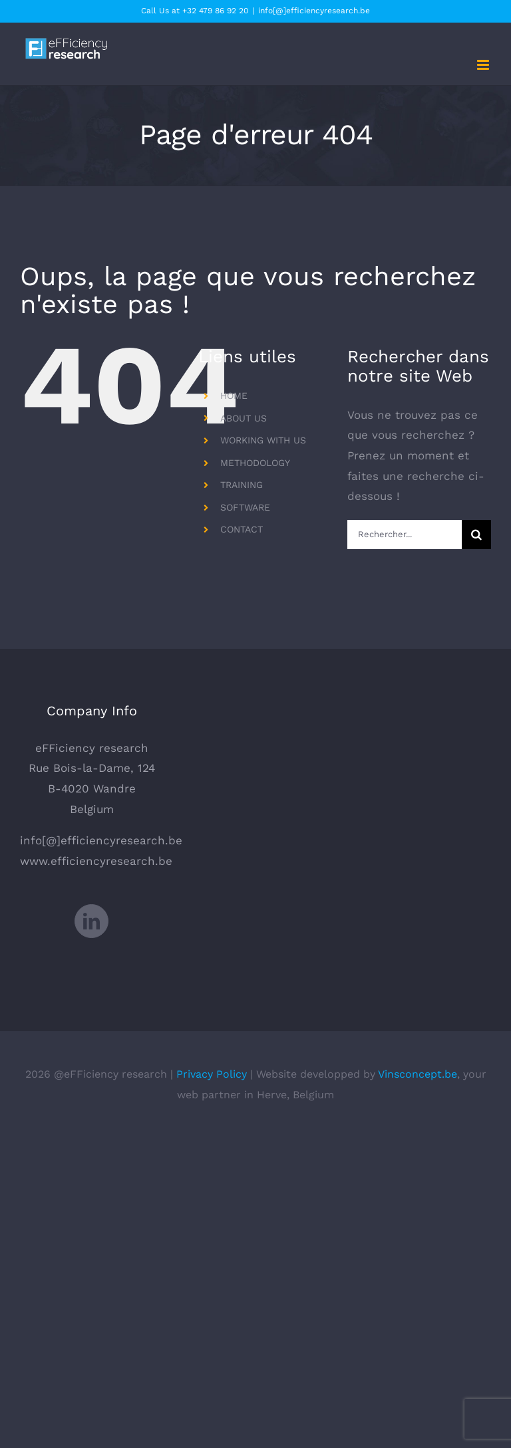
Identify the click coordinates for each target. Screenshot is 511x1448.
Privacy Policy (211, 1074)
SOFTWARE (245, 507)
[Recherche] (476, 534)
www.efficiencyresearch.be (96, 861)
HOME (234, 395)
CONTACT (241, 529)
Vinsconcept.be (417, 1074)
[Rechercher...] (404, 534)
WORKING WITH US (263, 440)
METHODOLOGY (255, 462)
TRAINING (241, 484)
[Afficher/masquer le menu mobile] (484, 65)
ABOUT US (243, 418)
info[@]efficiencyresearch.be (314, 10)
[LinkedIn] (91, 921)
